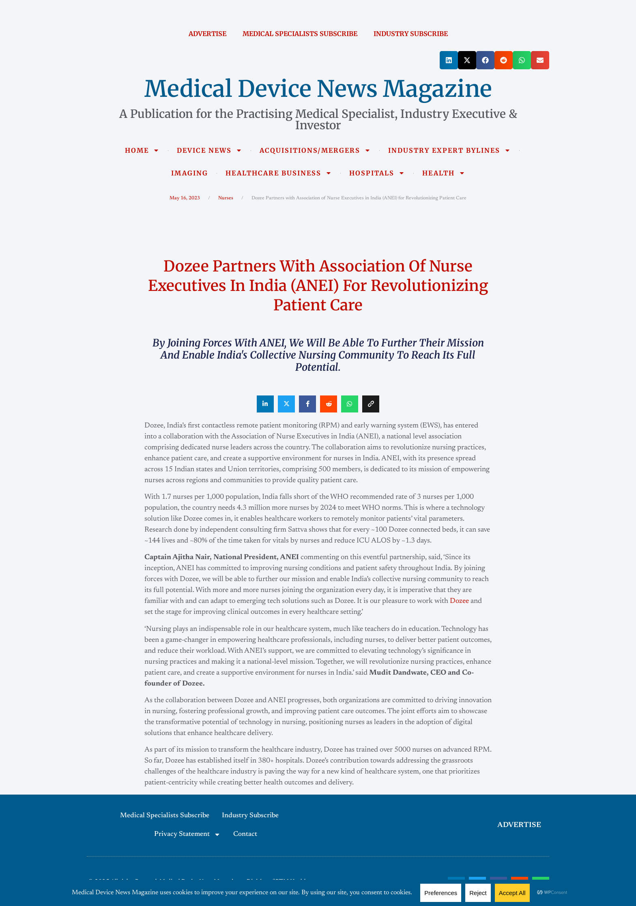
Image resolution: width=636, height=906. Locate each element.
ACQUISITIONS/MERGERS (315, 150)
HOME (142, 150)
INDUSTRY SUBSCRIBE (411, 34)
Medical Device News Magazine (318, 89)
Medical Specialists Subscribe (164, 815)
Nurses (225, 198)
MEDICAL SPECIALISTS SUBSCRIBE (300, 34)
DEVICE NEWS (209, 150)
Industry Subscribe (250, 815)
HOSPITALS (377, 173)
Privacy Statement (187, 834)
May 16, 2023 (185, 198)
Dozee (459, 601)
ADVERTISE (207, 34)
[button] (449, 60)
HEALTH (443, 173)
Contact (245, 834)
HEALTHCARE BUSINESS (279, 173)
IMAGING (189, 173)
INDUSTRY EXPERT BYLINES (449, 150)
